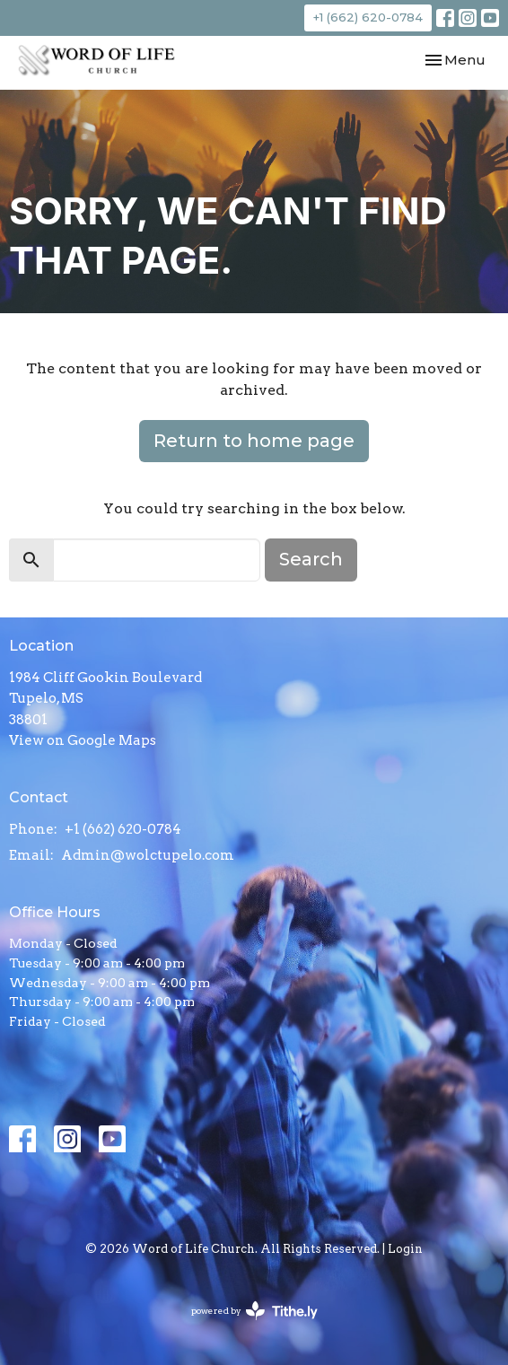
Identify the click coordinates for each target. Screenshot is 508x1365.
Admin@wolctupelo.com (147, 855)
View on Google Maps (82, 740)
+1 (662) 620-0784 (368, 17)
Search (311, 559)
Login (405, 1249)
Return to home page (254, 440)
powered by (254, 1310)
